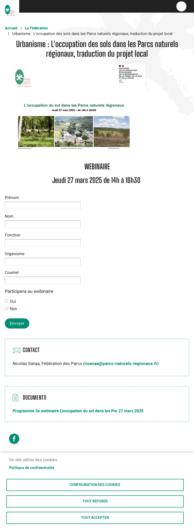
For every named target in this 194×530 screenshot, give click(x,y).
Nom (9, 216)
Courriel (12, 273)
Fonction (12, 235)
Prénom (12, 198)
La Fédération (36, 28)
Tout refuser (95, 501)
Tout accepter (95, 517)
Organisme (15, 254)
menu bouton (181, 6)
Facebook (14, 439)
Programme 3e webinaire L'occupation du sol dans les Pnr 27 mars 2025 (78, 411)
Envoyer (17, 323)
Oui (13, 301)
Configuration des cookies (94, 484)
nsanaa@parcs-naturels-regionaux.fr (121, 363)
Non (13, 309)
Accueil (11, 28)
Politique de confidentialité (32, 468)
